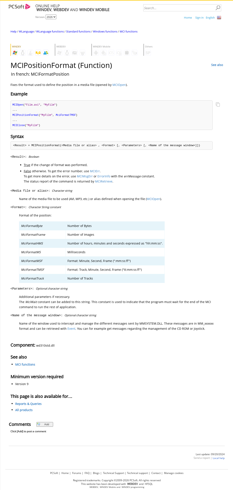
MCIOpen (119, 85)
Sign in (199, 17)
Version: (40, 17)
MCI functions (128, 31)
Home (188, 17)
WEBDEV (94, 487)
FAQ (87, 473)
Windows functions (105, 31)
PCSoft (54, 473)
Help (13, 31)
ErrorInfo (103, 177)
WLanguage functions (50, 31)
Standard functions (78, 31)
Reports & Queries (28, 405)
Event (71, 330)
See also (217, 65)
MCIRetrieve (103, 182)
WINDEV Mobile (108, 487)
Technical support (137, 473)
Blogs (96, 473)
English (210, 17)
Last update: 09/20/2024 (210, 455)
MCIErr (95, 172)
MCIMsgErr (85, 177)
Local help (219, 459)
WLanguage (26, 31)
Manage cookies (174, 473)
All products (24, 411)
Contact (156, 473)
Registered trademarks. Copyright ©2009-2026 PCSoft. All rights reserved (117, 480)
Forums (76, 473)
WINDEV (126, 487)
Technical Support (113, 473)
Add (43, 425)
